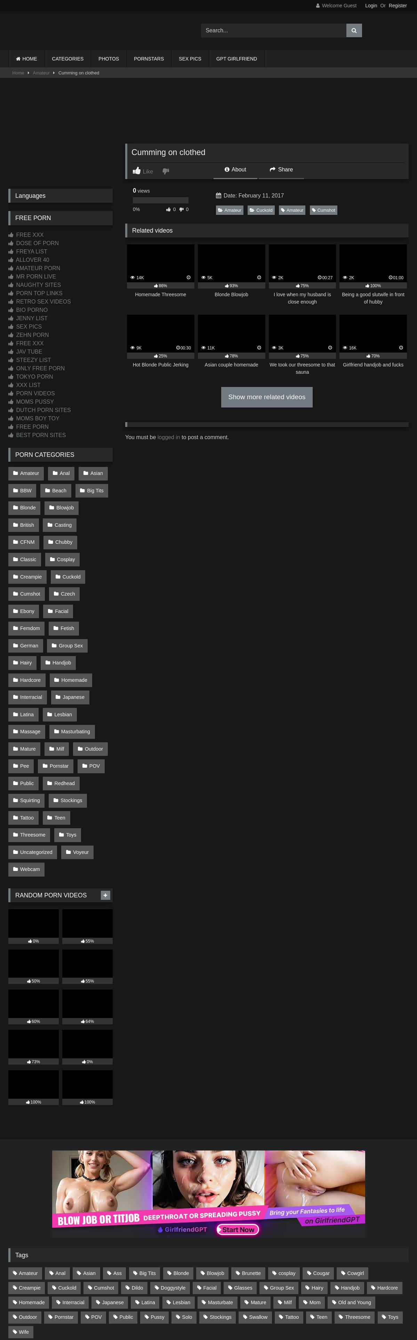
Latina (26, 664)
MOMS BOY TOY (33, 418)
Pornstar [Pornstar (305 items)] (64, 1242)
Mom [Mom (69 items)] (315, 1227)
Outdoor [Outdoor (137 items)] (28, 1242)
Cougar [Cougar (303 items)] (321, 1198)
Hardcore (30, 634)
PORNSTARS (149, 59)
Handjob (60, 619)
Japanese (71, 649)
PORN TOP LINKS (35, 293)
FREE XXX (26, 235)
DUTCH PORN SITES (39, 410)
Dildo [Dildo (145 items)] (137, 1213)
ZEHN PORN (28, 335)
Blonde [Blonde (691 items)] (181, 1198)
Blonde (27, 502)
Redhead (63, 722)
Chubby (28, 531)
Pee (24, 708)
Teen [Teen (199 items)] (321, 1242)
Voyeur (79, 781)
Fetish (65, 590)
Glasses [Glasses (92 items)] (243, 1213)
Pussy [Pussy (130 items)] (158, 1242)
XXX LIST (24, 385)
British (27, 516)
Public (26, 722)
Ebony (60, 575)
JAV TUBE (25, 352)
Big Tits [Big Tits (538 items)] (147, 1198)
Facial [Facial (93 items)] (209, 1213)
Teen (58, 752)
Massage (30, 678)
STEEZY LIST (29, 360)
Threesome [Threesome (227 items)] (357, 1242)
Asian (93, 472)
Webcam (30, 796)
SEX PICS (190, 59)
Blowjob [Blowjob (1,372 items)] (215, 1198)
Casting (61, 516)
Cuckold (261, 210)
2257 (199, 1309)
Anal (63, 472)
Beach (57, 487)
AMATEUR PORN (34, 268)
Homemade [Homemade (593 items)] (32, 1227)
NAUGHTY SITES (34, 285)
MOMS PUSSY (31, 402)
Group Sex (69, 605)
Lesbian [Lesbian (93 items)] (181, 1227)
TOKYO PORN (30, 377)
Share (281, 169)
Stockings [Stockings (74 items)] (220, 1242)
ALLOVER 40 (28, 260)
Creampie (68, 546)
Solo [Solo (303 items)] (187, 1242)
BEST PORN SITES (37, 435)
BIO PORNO (28, 310)
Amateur (41, 72)
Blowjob (63, 502)
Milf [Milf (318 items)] (288, 1227)
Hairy (26, 619)
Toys (69, 766)
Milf (58, 693)
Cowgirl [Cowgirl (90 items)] (355, 1198)
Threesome (32, 766)
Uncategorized (36, 781)
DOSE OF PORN (33, 243)
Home (18, 72)
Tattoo (26, 752)
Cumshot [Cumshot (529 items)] (104, 1213)
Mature (27, 693)
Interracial (31, 649)
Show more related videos (267, 397)
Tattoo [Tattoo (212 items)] (292, 1242)
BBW (25, 487)
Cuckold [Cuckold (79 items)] (67, 1213)
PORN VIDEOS (31, 393)
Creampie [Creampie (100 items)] (29, 1213)
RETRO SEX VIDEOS (39, 302)
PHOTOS (108, 59)
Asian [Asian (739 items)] (89, 1198)
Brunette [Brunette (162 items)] (251, 1198)
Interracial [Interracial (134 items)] (73, 1227)
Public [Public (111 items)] (126, 1242)
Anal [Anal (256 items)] (60, 1198)
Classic (64, 531)
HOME (30, 59)
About (235, 169)
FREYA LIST (27, 252)
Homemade (72, 634)
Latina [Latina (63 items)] (148, 1227)
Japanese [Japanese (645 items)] (113, 1227)
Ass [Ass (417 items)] (117, 1198)
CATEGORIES (68, 59)
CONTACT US (164, 1309)
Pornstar (57, 708)
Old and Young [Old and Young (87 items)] (354, 1227)
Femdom (30, 590)
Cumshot (323, 210)
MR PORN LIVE (32, 277)
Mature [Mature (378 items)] (258, 1227)
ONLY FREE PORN (36, 368)
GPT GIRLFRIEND (236, 59)
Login (371, 5)
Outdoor (90, 693)
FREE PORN (28, 427)
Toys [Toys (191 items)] (393, 1242)
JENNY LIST (28, 318)
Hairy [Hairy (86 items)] (317, 1213)
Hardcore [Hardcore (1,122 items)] (387, 1213)
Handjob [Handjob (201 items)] (350, 1213)
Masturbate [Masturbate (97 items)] (220, 1227)
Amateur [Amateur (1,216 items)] (28, 1198)
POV (91, 708)
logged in (169, 437)
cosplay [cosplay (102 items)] (287, 1198)
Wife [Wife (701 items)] (24, 1257)
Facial (93, 575)
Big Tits (92, 487)
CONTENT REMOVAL (243, 1309)
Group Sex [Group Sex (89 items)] (282, 1213)
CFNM (96, 516)
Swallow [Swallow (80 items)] (258, 1242)
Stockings (69, 737)
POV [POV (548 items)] (96, 1242)
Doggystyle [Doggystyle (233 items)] (173, 1213)
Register (398, 5)
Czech (27, 575)
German (29, 605)
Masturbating (73, 678)
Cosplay (29, 546)
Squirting (30, 737)
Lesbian (61, 664)
